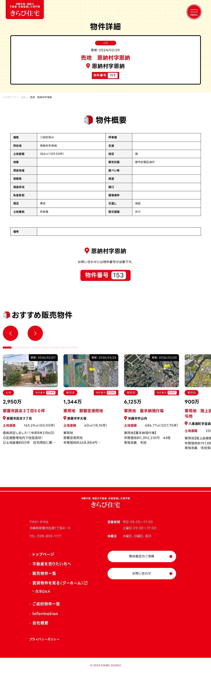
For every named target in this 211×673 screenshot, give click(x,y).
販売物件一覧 (44, 574)
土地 (23, 97)
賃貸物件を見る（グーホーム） (57, 583)
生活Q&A (42, 591)
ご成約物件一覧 (46, 604)
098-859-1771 (49, 536)
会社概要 (40, 623)
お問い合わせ (141, 573)
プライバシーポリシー (44, 639)
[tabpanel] (91, 401)
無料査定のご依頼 (141, 556)
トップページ (9, 97)
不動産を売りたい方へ (51, 564)
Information (45, 614)
